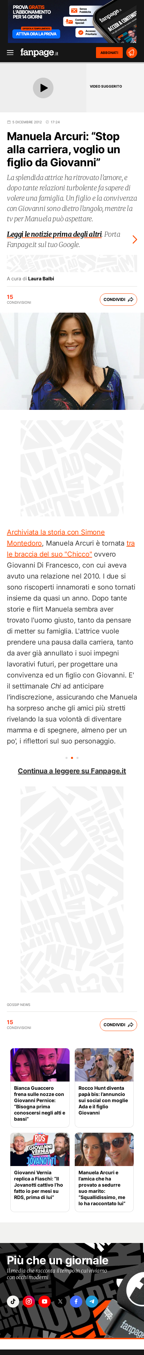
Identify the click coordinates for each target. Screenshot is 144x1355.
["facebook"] (76, 1302)
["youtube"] (44, 1302)
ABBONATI (109, 53)
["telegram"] (92, 1302)
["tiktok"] (13, 1302)
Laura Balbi (41, 278)
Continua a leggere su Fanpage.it (72, 771)
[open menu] (8, 53)
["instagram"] (29, 1302)
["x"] (60, 1302)
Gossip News (18, 1004)
